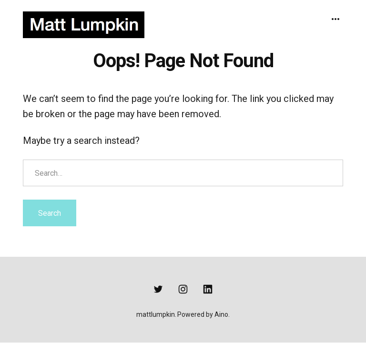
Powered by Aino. (203, 314)
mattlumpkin (155, 314)
